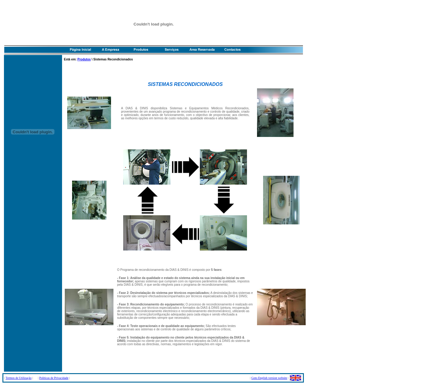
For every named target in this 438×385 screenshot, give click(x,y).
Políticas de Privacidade (53, 378)
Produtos (84, 59)
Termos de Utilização (18, 378)
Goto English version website (269, 378)
